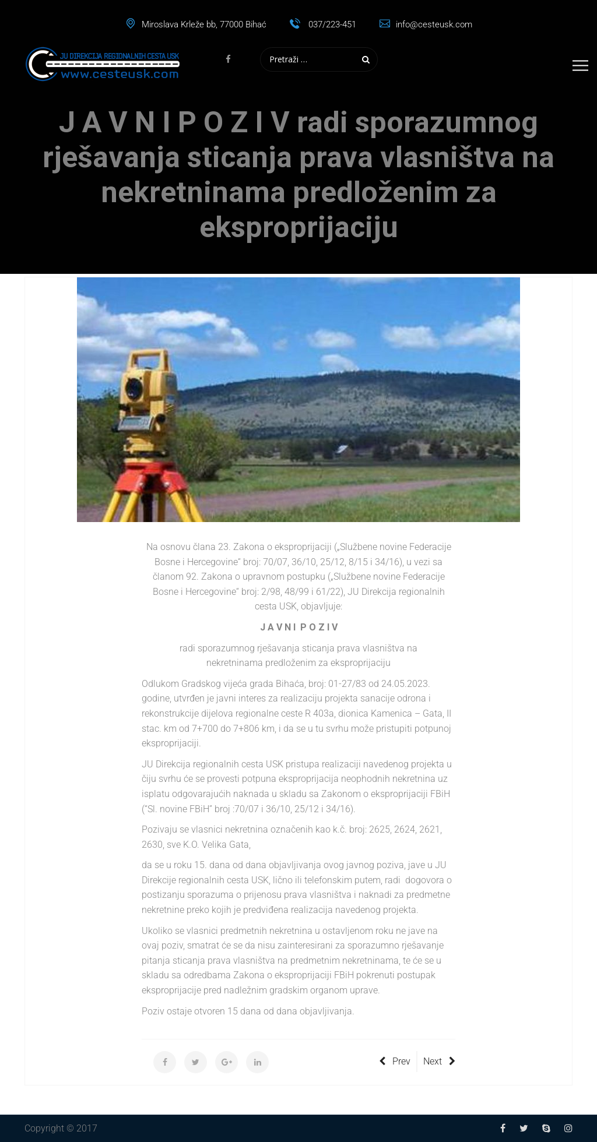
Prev (394, 1061)
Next (439, 1061)
